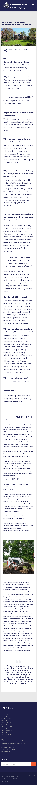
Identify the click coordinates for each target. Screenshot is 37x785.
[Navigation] (33, 4)
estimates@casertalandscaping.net (13, 743)
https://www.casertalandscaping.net (13, 740)
